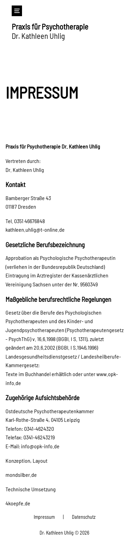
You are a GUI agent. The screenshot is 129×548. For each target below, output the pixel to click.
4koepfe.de (18, 503)
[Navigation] (17, 11)
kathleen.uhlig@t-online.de (35, 229)
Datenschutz (84, 517)
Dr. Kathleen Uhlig (50, 31)
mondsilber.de (21, 474)
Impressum (44, 517)
